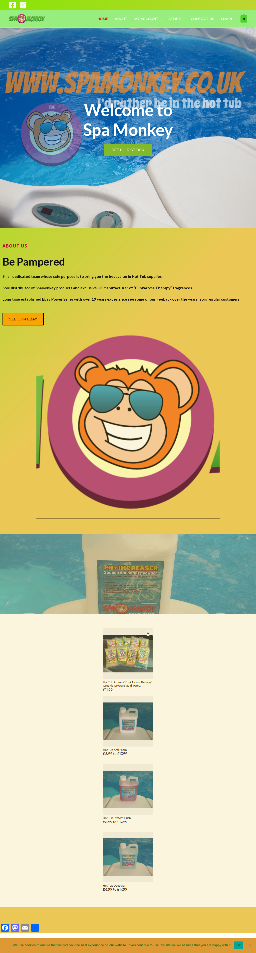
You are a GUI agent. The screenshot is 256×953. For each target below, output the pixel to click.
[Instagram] (23, 5)
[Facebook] (12, 5)
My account (146, 19)
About (121, 19)
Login (226, 19)
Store (174, 19)
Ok (238, 945)
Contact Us (202, 19)
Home (102, 19)
